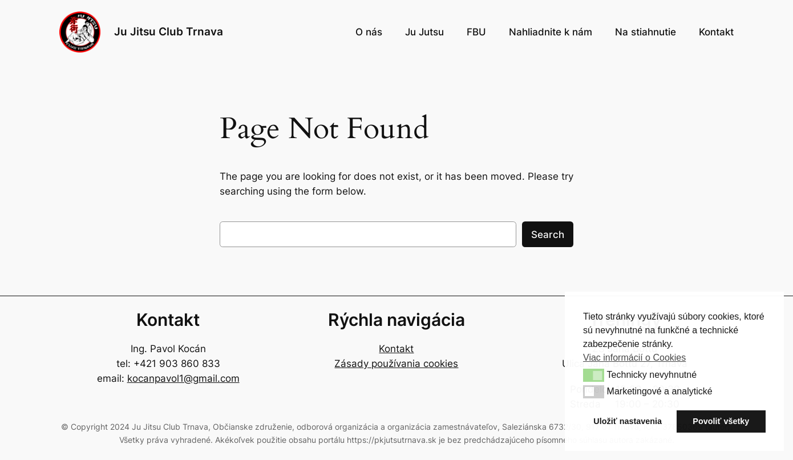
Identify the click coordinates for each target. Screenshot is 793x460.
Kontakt (396, 348)
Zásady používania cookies (396, 363)
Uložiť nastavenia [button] (627, 421)
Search (547, 234)
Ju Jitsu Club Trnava (168, 31)
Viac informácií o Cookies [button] (634, 357)
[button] (593, 375)
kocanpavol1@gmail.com (183, 378)
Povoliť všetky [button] (721, 421)
